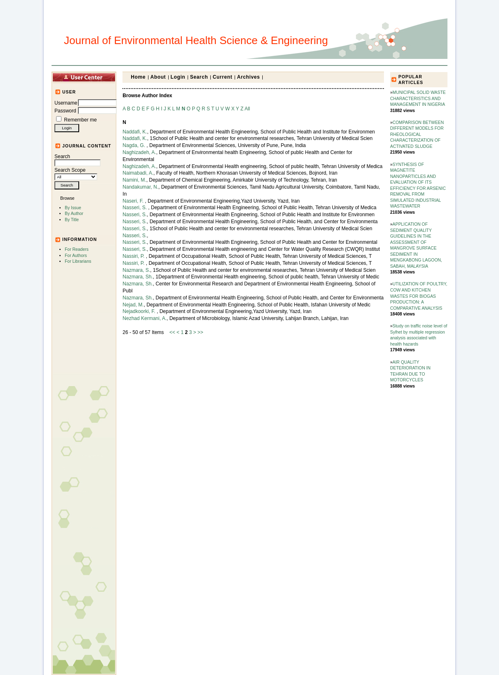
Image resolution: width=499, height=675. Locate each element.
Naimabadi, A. (137, 173)
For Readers (77, 249)
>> (200, 332)
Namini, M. (134, 180)
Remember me (80, 120)
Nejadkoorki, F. (139, 311)
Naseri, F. (133, 201)
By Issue (73, 208)
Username (65, 103)
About (158, 77)
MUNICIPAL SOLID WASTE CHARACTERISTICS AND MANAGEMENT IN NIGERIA (418, 98)
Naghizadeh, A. (139, 152)
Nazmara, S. (136, 270)
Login (178, 77)
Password (65, 111)
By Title (72, 219)
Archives (248, 77)
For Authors (76, 255)
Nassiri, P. (134, 256)
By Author (74, 213)
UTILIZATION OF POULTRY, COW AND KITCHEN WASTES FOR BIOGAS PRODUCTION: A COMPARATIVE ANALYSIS (418, 296)
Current (223, 77)
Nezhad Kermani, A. (144, 318)
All (247, 109)
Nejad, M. (133, 305)
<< (172, 332)
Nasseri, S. (135, 207)
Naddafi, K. (134, 132)
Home (138, 77)
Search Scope (75, 173)
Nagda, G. (134, 145)
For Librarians (78, 261)
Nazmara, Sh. (137, 277)
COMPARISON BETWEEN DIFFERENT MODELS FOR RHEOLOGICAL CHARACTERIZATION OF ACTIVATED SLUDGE (417, 134)
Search (77, 160)
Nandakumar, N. (140, 187)
